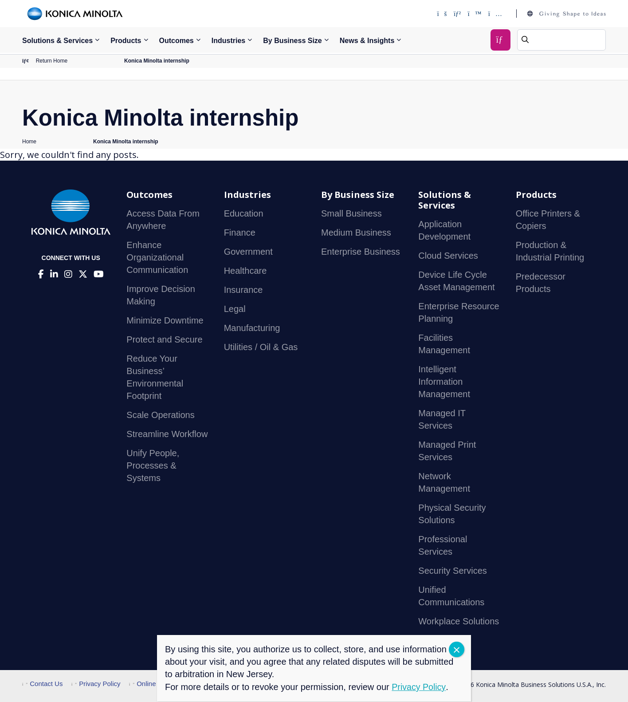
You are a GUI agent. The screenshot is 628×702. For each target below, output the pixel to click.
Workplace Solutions (458, 622)
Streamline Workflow (167, 434)
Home (29, 142)
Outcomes (176, 40)
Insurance (243, 290)
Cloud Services (448, 256)
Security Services (452, 571)
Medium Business (356, 233)
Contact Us (42, 684)
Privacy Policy (96, 684)
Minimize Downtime (164, 321)
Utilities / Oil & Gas (261, 347)
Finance (239, 233)
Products (125, 40)
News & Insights (367, 40)
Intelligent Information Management (444, 382)
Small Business (351, 214)
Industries (228, 40)
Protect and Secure (164, 340)
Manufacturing (252, 328)
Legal (235, 309)
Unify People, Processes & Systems (152, 466)
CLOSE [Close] (456, 649)
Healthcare (245, 271)
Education (243, 214)
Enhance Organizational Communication (157, 258)
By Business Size (292, 40)
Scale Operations (160, 415)
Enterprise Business (360, 252)
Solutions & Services (57, 40)
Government (248, 252)
